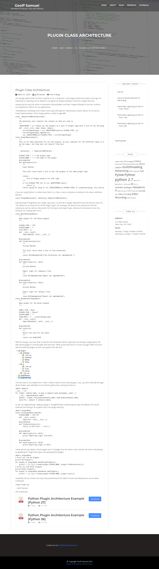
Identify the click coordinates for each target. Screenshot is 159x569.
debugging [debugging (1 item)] (130, 161)
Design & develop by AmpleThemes (79, 564)
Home (104, 5)
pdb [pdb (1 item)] (138, 171)
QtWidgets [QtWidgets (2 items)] (128, 187)
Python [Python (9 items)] (129, 174)
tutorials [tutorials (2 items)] (141, 191)
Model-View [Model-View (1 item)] (135, 164)
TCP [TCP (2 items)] (129, 191)
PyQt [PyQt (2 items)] (142, 171)
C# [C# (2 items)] (125, 161)
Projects (131, 5)
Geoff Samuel (27, 5)
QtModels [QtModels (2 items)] (119, 187)
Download (95, 499)
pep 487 (62, 113)
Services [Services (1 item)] (124, 191)
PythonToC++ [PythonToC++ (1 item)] (119, 184)
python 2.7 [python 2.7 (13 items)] (124, 179)
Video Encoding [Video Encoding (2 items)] (124, 194)
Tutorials (144, 5)
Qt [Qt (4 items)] (132, 184)
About (113, 5)
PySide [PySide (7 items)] (119, 175)
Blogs (58, 94)
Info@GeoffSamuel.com (68, 545)
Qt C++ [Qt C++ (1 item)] (136, 184)
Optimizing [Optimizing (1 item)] (132, 171)
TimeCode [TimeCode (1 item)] (134, 191)
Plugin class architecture (32, 90)
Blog (121, 5)
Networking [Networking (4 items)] (122, 170)
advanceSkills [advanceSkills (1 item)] (119, 161)
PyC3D (120, 92)
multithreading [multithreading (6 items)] (132, 167)
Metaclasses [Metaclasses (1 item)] (126, 164)
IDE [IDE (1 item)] (121, 164)
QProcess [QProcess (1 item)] (127, 184)
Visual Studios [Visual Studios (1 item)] (131, 198)
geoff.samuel (38, 94)
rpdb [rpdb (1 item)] (119, 191)
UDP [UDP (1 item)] (116, 194)
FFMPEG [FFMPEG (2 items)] (137, 161)
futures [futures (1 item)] (117, 164)
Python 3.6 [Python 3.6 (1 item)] (137, 180)
